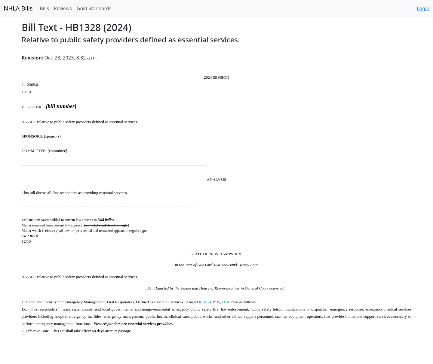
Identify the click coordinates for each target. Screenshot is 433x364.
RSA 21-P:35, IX (212, 302)
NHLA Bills (18, 8)
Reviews (63, 8)
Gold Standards (94, 8)
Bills (44, 8)
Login (423, 8)
